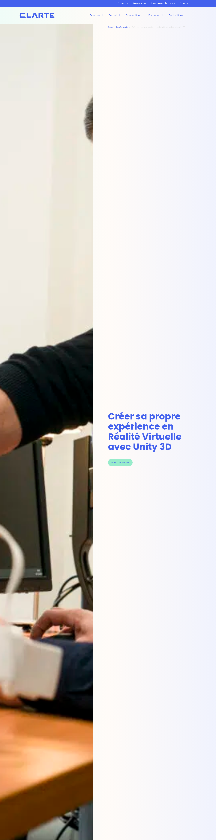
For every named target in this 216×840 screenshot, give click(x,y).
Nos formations (123, 27)
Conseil (112, 15)
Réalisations (176, 15)
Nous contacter (120, 462)
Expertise (95, 15)
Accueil (111, 27)
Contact (185, 3)
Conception (133, 15)
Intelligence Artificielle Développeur (160, 11)
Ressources (139, 3)
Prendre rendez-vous (163, 3)
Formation (154, 15)
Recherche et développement (108, 18)
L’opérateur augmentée (103, 13)
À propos (123, 3)
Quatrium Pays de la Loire (123, 18)
